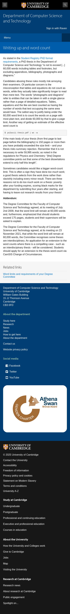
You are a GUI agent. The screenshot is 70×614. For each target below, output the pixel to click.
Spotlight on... (10, 603)
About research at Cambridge (19, 591)
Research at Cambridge (17, 579)
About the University (15, 539)
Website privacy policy (15, 349)
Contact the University (15, 460)
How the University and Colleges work (24, 545)
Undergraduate (11, 506)
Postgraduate (10, 512)
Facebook (14, 365)
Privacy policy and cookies (17, 475)
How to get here (12, 334)
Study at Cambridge (15, 500)
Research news (11, 585)
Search (65, 4)
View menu (4, 4)
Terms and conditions (15, 486)
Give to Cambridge (13, 551)
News (6, 327)
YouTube (14, 377)
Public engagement (13, 597)
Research (8, 324)
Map (5, 563)
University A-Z (11, 491)
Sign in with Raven (56, 28)
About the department (15, 338)
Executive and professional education (23, 524)
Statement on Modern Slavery (19, 480)
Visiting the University (15, 569)
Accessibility (10, 465)
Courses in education (15, 530)
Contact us (9, 343)
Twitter (13, 371)
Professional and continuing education (24, 518)
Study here (9, 320)
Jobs (5, 331)
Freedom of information (16, 470)
